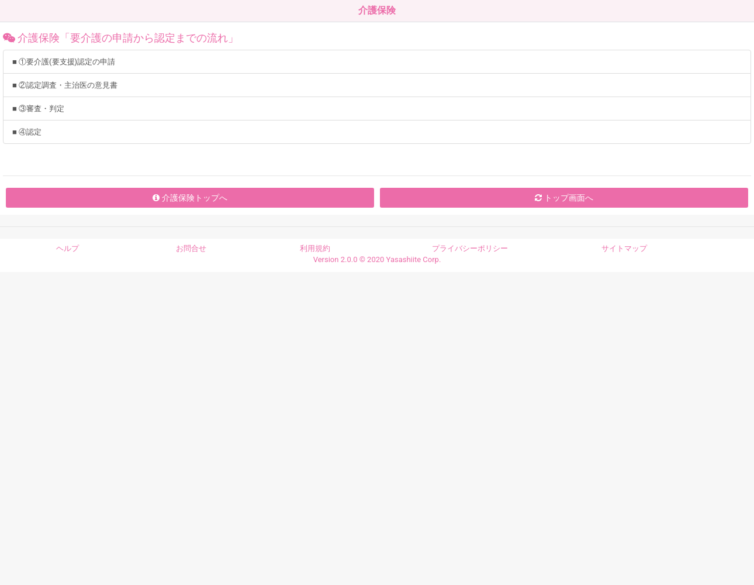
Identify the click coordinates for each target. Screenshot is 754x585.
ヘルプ (67, 248)
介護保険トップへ (190, 197)
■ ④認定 (26, 132)
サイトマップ (624, 248)
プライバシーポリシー (470, 248)
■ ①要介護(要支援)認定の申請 (63, 61)
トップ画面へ (564, 197)
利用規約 (315, 248)
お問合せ (191, 248)
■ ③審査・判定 (38, 108)
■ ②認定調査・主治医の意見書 (64, 85)
